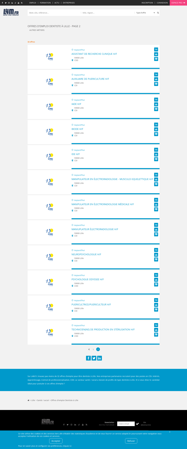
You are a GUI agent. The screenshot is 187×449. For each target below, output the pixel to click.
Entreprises (69, 2)
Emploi (32, 2)
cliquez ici (67, 446)
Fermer (170, 431)
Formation (45, 2)
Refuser (131, 440)
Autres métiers (36, 30)
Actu (57, 2)
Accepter (55, 440)
